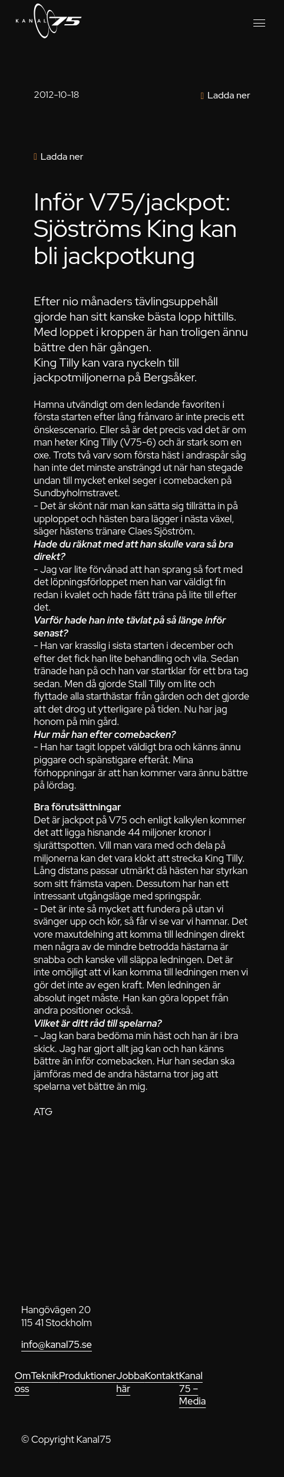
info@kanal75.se (56, 1344)
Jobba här (130, 1382)
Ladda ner (228, 95)
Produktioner (88, 1375)
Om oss (23, 1382)
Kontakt (162, 1375)
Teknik (44, 1375)
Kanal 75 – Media (192, 1388)
